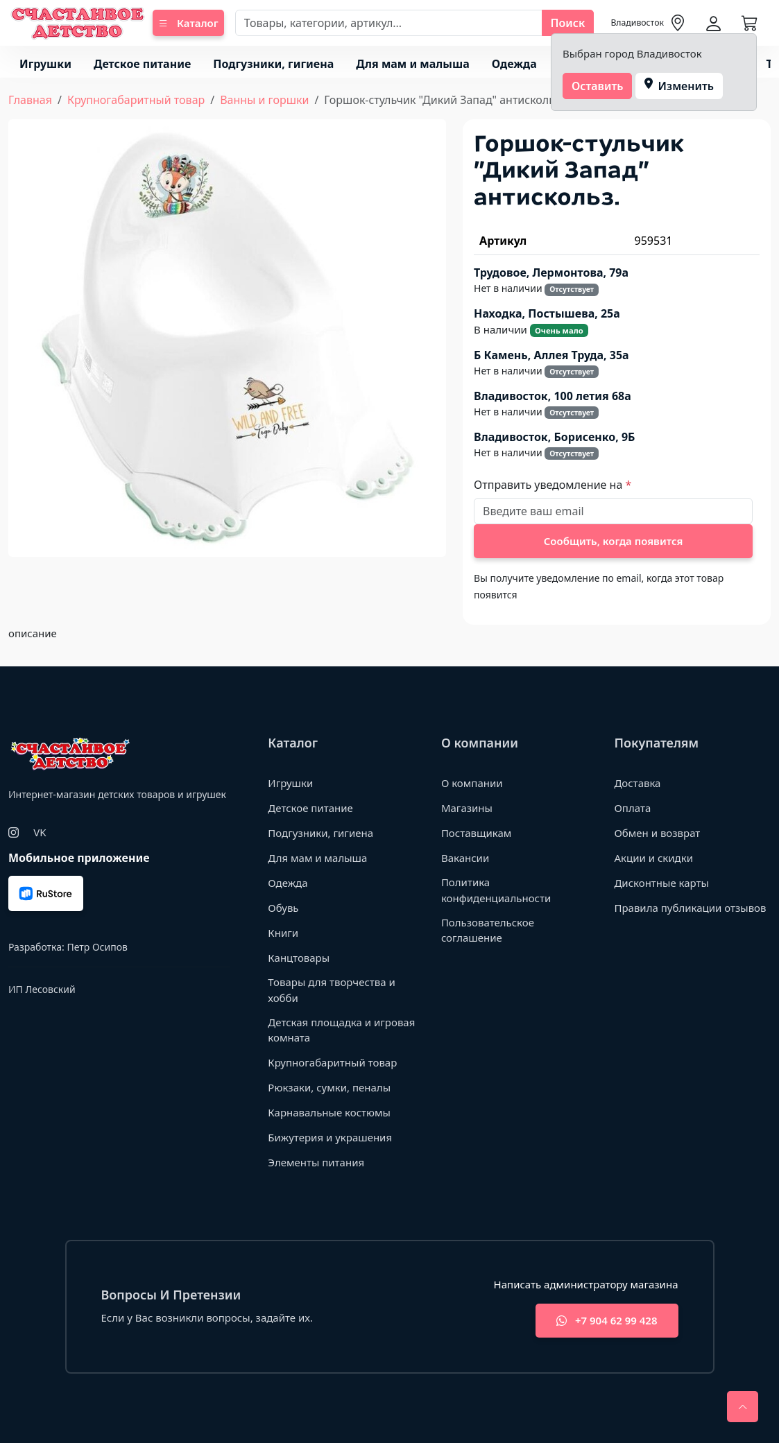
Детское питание (142, 63)
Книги (283, 933)
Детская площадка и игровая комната (341, 1030)
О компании (472, 783)
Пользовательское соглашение (487, 930)
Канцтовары (298, 958)
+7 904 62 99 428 (606, 1321)
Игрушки (45, 63)
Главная (30, 99)
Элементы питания (316, 1162)
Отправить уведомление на (549, 484)
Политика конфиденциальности (496, 890)
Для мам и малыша (412, 63)
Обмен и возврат (657, 833)
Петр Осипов (97, 946)
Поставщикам (476, 833)
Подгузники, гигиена (273, 63)
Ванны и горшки (264, 99)
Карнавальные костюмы (329, 1112)
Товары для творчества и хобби (331, 990)
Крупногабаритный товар (136, 99)
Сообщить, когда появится (613, 541)
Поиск (568, 23)
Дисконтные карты (661, 883)
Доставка (637, 783)
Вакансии (465, 858)
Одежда (514, 63)
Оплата (632, 808)
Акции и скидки (653, 858)
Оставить (598, 86)
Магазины (467, 808)
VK (39, 832)
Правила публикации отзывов (690, 908)
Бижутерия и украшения (330, 1137)
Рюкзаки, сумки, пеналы (329, 1087)
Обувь (283, 908)
